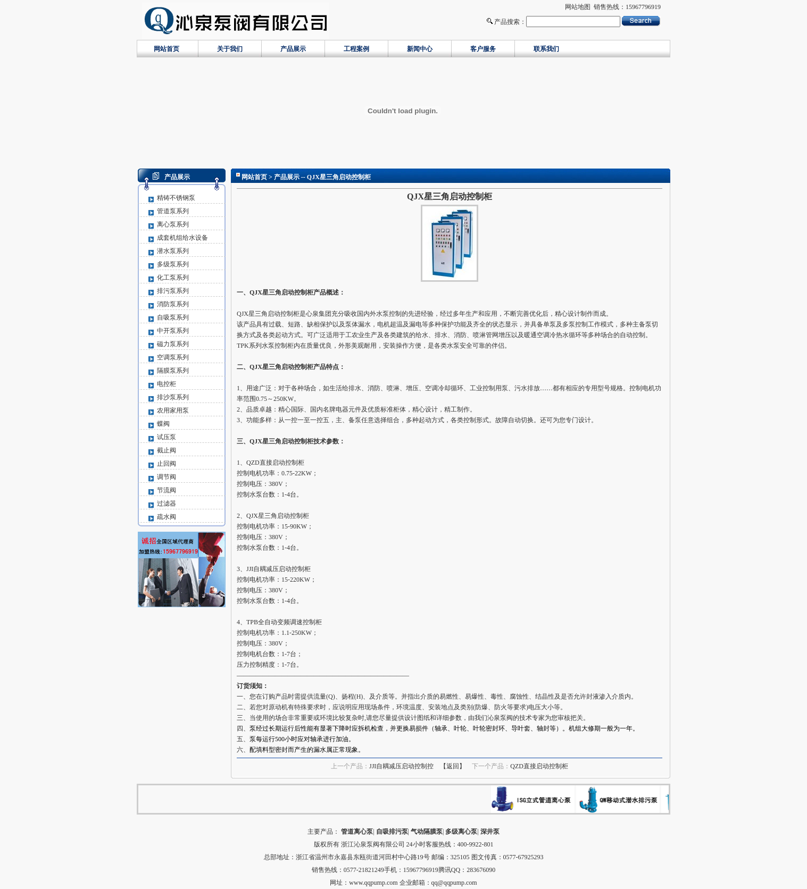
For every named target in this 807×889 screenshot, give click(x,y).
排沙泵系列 (173, 397)
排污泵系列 (173, 291)
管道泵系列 (173, 211)
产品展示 (293, 49)
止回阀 (166, 463)
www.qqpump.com (373, 882)
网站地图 (577, 7)
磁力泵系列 (173, 344)
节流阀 (166, 490)
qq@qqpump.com (454, 882)
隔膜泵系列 (173, 370)
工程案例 (356, 49)
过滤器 (166, 503)
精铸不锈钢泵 (176, 198)
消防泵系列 (173, 304)
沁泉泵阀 (500, 718)
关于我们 (230, 49)
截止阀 (166, 450)
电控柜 (166, 384)
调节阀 (166, 477)
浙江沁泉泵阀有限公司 (373, 844)
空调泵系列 (173, 357)
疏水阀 (166, 517)
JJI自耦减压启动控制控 (401, 766)
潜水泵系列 (173, 251)
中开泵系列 (173, 330)
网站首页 (166, 49)
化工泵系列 (173, 277)
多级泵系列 (173, 264)
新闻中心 (419, 49)
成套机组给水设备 (182, 237)
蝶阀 (163, 423)
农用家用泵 (173, 410)
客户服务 (483, 49)
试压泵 (166, 437)
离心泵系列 (173, 224)
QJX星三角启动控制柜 (268, 313)
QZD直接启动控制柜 (539, 766)
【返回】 (452, 766)
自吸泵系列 (173, 317)
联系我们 (546, 49)
